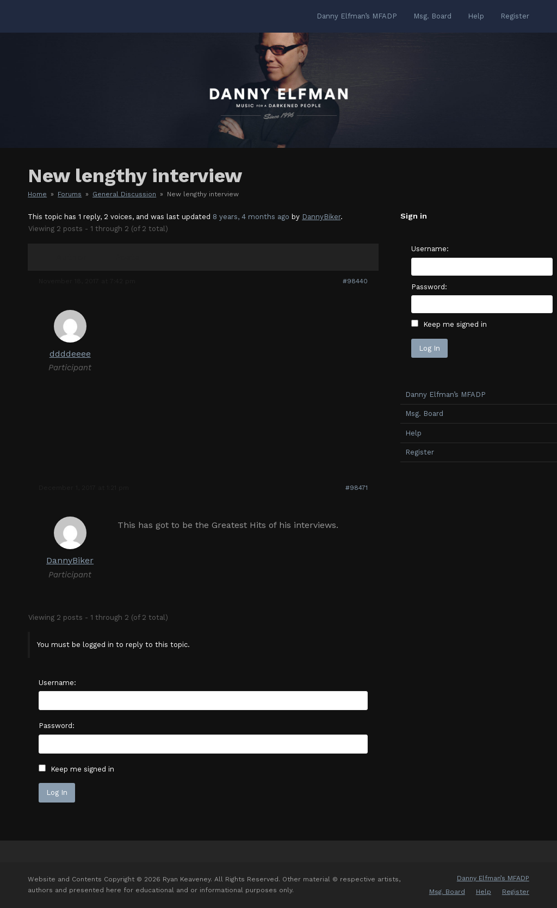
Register (515, 891)
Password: (57, 726)
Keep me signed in (82, 769)
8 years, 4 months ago (251, 217)
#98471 (356, 488)
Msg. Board (447, 891)
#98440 (355, 281)
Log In (56, 792)
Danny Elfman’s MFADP (493, 878)
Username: (57, 683)
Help (483, 891)
